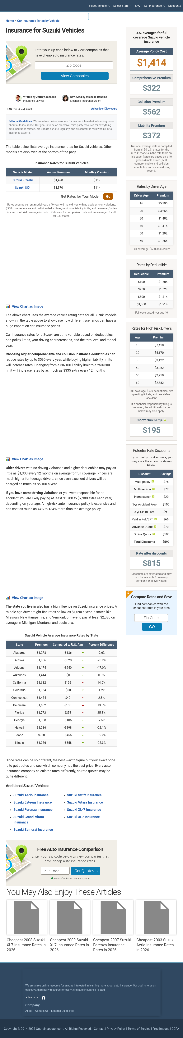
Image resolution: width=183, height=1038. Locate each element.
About (28, 1010)
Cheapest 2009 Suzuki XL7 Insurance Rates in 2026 (70, 926)
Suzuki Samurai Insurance (33, 830)
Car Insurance (154, 5)
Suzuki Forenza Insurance (33, 810)
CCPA (175, 1029)
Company (32, 1005)
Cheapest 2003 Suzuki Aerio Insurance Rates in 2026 (156, 926)
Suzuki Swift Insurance (84, 795)
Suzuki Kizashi (23, 180)
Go (108, 196)
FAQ (137, 5)
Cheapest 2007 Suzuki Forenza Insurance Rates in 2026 (113, 926)
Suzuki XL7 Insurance (83, 817)
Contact (99, 1029)
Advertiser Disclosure (104, 108)
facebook (43, 998)
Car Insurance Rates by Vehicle (38, 21)
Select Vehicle (99, 5)
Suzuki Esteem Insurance (32, 802)
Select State (122, 5)
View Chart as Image (27, 306)
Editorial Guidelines (20, 121)
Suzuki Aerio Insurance (31, 795)
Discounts (174, 5)
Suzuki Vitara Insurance (85, 802)
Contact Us (42, 1010)
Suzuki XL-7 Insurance (84, 810)
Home (10, 21)
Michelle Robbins (96, 96)
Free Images (160, 1029)
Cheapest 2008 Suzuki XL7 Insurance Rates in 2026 (27, 926)
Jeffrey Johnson (46, 96)
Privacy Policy (116, 1029)
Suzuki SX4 (23, 187)
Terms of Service (139, 1029)
